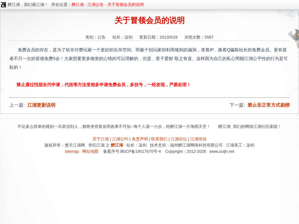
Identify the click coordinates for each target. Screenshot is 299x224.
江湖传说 (198, 139)
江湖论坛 (179, 139)
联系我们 (159, 139)
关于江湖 (101, 139)
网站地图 (90, 151)
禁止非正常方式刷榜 (269, 105)
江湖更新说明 (41, 105)
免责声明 (140, 139)
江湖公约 (120, 139)
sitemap (72, 151)
